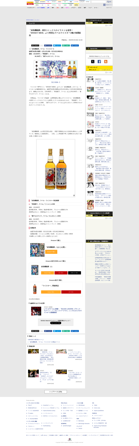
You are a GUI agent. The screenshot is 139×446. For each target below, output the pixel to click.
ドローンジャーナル (33, 416)
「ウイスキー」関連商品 (50, 286)
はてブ (58, 45)
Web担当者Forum (32, 408)
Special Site (93, 48)
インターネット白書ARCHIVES (35, 429)
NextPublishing (46, 425)
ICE (93, 403)
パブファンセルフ (98, 415)
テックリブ (79, 426)
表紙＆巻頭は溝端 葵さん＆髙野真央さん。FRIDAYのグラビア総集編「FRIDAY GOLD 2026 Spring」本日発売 (103, 179)
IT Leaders (30, 413)
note (67, 45)
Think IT (30, 405)
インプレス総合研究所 (33, 410)
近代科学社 (63, 423)
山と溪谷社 (63, 416)
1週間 (102, 22)
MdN (78, 418)
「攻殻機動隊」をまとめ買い (55, 247)
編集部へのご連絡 (64, 435)
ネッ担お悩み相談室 (33, 418)
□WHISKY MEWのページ (36, 339)
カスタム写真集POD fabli (100, 423)
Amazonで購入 (47, 272)
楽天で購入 (61, 272)
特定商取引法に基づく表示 (106, 435)
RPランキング (92, 69)
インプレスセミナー (48, 413)
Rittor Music (64, 403)
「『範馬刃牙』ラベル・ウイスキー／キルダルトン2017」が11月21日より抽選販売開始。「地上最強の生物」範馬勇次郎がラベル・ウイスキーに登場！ (47, 357)
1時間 (89, 22)
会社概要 (85, 435)
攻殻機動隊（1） (47, 266)
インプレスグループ (93, 435)
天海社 (95, 405)
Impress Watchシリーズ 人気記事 (99, 213)
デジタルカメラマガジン (34, 423)
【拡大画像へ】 (56, 82)
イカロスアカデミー (83, 416)
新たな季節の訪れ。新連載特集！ (99, 241)
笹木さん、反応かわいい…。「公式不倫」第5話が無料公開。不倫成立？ (103, 151)
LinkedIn (76, 45)
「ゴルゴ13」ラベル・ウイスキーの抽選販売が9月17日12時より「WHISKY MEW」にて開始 (75, 376)
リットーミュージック (68, 405)
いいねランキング (106, 69)
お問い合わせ (44, 435)
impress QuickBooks (99, 410)
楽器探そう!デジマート (68, 408)
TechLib (80, 428)
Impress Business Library (49, 410)
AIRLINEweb (81, 405)
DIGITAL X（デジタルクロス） (50, 416)
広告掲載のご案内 (53, 435)
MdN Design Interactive (84, 423)
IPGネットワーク (96, 418)
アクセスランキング (95, 20)
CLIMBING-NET (66, 421)
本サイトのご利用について (32, 435)
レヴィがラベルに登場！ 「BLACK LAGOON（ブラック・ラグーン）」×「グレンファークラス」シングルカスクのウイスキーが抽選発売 (63, 310)
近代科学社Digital (67, 425)
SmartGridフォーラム (48, 405)
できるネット (31, 426)
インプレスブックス (48, 423)
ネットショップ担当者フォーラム (51, 408)
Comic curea (97, 408)
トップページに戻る (55, 391)
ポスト (36, 45)
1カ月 (109, 22)
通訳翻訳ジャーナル (83, 410)
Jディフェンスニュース (84, 408)
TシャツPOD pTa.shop (100, 420)
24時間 (96, 22)
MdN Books (81, 421)
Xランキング (93, 67)
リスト (41, 45)
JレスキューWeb (82, 413)
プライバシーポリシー (75, 435)
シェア (49, 45)
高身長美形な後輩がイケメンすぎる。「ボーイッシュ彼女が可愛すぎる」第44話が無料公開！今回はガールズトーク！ (103, 197)
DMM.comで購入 (74, 272)
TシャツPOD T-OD (68, 410)
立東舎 (64, 413)
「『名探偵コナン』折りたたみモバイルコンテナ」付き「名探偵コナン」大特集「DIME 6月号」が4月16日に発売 (103, 93)
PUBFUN (94, 413)
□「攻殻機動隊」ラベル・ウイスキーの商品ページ (44, 342)
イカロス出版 (80, 403)
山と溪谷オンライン (67, 418)
